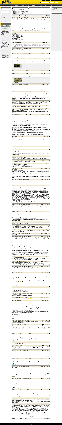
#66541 (27, 73)
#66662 (30, 163)
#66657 (29, 146)
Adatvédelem (28, 424)
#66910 (29, 233)
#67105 (28, 389)
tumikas (16, 320)
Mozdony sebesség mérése (5, 41)
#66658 (29, 149)
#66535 (30, 58)
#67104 (28, 350)
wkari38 (20, 17)
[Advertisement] (56, 32)
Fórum (14, 7)
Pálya (23, 13)
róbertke (16, 163)
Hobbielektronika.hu (46, 0)
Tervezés (18, 11)
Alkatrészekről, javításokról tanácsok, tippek (23, 7)
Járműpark (23, 12)
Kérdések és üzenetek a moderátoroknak (5, 51)
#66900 (29, 179)
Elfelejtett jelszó (3, 20)
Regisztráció (2, 19)
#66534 (30, 48)
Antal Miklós (17, 53)
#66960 (30, 297)
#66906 (29, 211)
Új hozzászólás (47, 9)
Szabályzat (40, 424)
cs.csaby (17, 9)
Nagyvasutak (3, 34)
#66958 (30, 293)
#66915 (28, 261)
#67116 (28, 404)
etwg (15, 17)
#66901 (29, 185)
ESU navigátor (3, 54)
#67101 (29, 333)
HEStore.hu (51, 0)
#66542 (27, 84)
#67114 (29, 378)
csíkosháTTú (17, 48)
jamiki (16, 42)
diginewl (16, 272)
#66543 (27, 105)
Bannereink (36, 424)
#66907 (31, 229)
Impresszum (32, 424)
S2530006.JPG (17, 68)
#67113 (29, 366)
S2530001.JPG (17, 82)
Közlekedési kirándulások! (5, 46)
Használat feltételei (23, 424)
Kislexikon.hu (56, 0)
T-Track (2, 47)
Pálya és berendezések (24, 11)
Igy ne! (13, 316)
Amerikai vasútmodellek (4, 31)
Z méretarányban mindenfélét (5, 57)
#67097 (28, 320)
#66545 (29, 108)
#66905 (29, 204)
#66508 (28, 17)
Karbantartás (19, 12)
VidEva (16, 286)
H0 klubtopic (3, 35)
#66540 (27, 70)
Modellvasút (15, 11)
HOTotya (16, 229)
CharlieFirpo (17, 136)
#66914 (31, 256)
